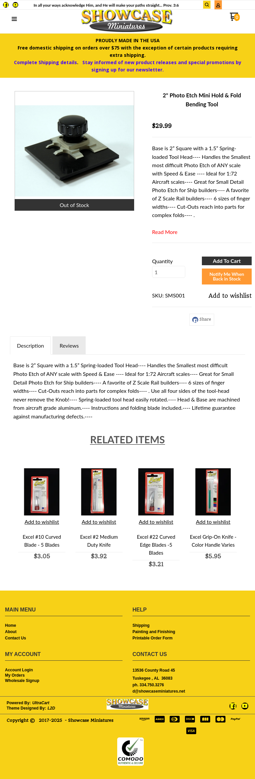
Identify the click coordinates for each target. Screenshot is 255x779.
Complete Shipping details (45, 62)
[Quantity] (168, 272)
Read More (165, 232)
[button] (14, 19)
